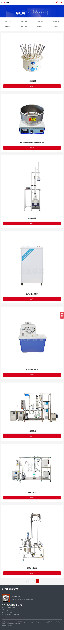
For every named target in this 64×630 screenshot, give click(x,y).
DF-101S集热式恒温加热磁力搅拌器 (32, 142)
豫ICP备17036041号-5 (7, 625)
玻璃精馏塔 (32, 218)
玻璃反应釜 (8, 21)
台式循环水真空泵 (32, 370)
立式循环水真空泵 (32, 294)
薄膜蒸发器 (32, 492)
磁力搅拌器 (11, 623)
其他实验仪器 (56, 26)
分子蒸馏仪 (32, 431)
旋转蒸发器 (24, 21)
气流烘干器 (32, 81)
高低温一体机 (40, 21)
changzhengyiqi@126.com (10, 610)
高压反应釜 (24, 26)
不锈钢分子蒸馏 (32, 568)
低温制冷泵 (56, 21)
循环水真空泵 (40, 26)
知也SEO (53, 622)
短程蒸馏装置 (8, 26)
